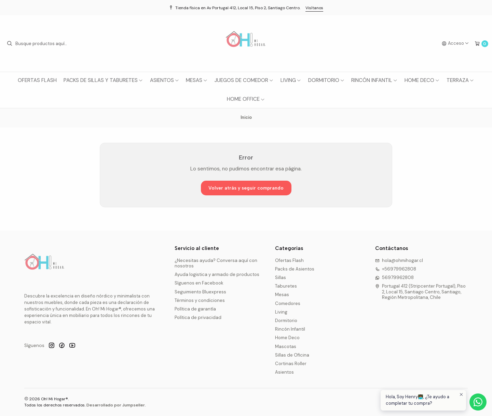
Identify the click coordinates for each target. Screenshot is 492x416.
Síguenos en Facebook (199, 283)
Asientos (164, 80)
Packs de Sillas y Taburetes (103, 80)
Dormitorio (326, 80)
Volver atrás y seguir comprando (246, 188)
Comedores (287, 303)
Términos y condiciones (200, 300)
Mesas (197, 80)
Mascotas (285, 346)
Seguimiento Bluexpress (200, 292)
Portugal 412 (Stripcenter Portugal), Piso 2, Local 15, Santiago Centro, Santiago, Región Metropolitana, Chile (420, 291)
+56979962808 (395, 269)
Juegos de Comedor (244, 80)
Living (291, 80)
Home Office (246, 99)
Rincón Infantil (374, 80)
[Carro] (481, 43)
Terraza (460, 80)
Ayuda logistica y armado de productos (217, 274)
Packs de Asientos (294, 269)
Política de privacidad (198, 317)
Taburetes (286, 286)
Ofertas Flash (37, 80)
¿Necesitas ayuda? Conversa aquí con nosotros (216, 263)
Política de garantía (195, 309)
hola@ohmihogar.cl (399, 260)
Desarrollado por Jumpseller (115, 405)
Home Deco (422, 80)
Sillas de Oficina (292, 355)
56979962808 (394, 277)
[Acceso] (455, 43)
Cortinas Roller (290, 363)
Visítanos (314, 8)
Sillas (280, 277)
